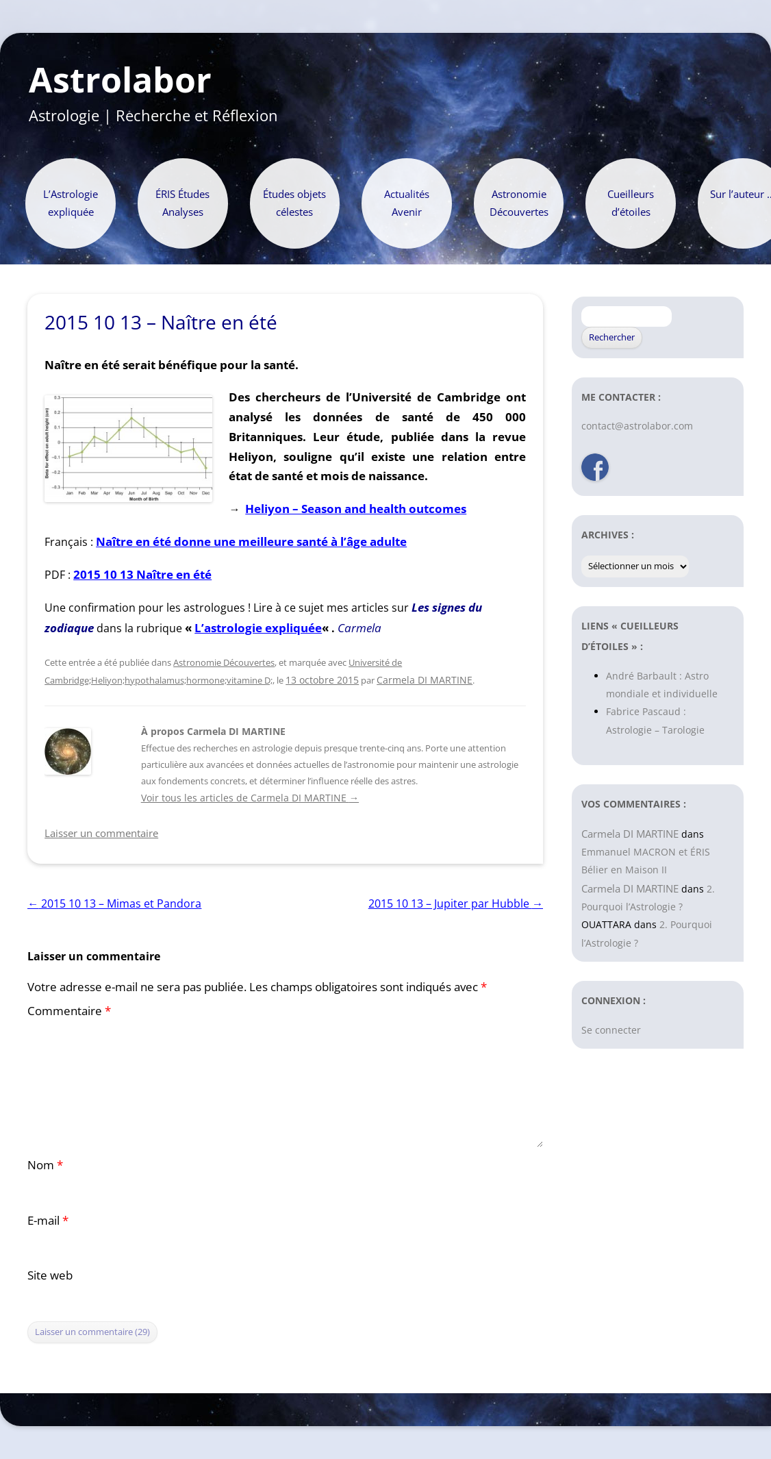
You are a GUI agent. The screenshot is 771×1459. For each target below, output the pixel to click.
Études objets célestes (294, 203)
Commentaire (69, 1011)
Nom (45, 1165)
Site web (50, 1275)
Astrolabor (120, 80)
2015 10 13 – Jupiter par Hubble (455, 903)
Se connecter (611, 1029)
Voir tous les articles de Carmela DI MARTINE (250, 797)
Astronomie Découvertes (519, 203)
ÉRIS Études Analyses (182, 203)
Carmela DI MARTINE (424, 679)
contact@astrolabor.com (637, 425)
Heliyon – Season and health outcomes (355, 508)
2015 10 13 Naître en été (142, 574)
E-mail (47, 1220)
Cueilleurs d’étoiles (630, 203)
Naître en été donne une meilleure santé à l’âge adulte (251, 541)
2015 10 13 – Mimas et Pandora (114, 903)
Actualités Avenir (406, 203)
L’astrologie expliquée (258, 628)
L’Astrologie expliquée (70, 203)
